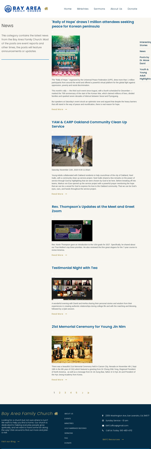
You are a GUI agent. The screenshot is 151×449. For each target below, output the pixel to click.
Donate (132, 8)
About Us (116, 8)
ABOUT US (68, 413)
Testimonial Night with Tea (74, 267)
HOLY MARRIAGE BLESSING (75, 428)
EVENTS (67, 418)
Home (68, 8)
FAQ (66, 438)
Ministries (82, 8)
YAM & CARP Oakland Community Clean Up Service (89, 124)
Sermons (99, 8)
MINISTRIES (69, 423)
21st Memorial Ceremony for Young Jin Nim (89, 326)
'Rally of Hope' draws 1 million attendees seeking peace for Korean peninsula (93, 24)
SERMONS (68, 433)
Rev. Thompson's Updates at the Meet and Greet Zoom (93, 209)
